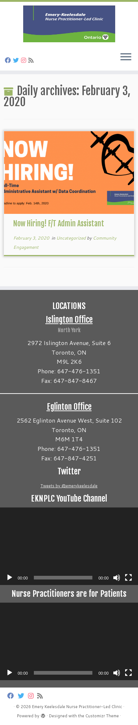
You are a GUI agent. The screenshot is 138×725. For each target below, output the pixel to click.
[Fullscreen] (128, 577)
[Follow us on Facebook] (9, 60)
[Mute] (116, 577)
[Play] (9, 577)
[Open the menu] (125, 57)
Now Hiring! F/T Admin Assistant (58, 223)
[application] (69, 546)
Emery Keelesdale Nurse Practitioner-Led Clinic (77, 707)
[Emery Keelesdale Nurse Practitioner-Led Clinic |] (69, 24)
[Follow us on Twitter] (17, 60)
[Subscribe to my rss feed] (32, 60)
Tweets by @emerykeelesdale (69, 486)
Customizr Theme (102, 716)
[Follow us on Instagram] (24, 60)
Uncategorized (71, 238)
